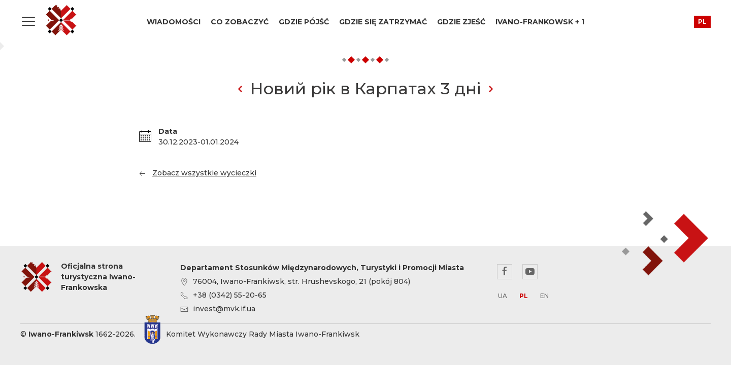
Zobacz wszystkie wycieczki (196, 172)
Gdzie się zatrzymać (383, 21)
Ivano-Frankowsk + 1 (539, 21)
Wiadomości (174, 21)
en (544, 296)
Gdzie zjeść (461, 21)
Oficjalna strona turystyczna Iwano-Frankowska (61, 20)
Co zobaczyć (240, 21)
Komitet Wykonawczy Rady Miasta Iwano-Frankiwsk (262, 334)
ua (502, 296)
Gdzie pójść (304, 21)
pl (702, 21)
